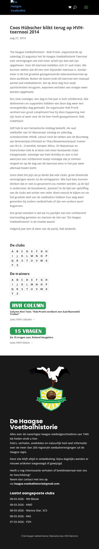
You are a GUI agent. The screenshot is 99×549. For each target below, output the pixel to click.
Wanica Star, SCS (36, 510)
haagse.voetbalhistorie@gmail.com (36, 483)
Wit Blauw (32, 499)
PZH (28, 522)
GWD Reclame (71, 536)
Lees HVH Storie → (21, 342)
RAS (28, 516)
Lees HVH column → (22, 319)
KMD (29, 504)
